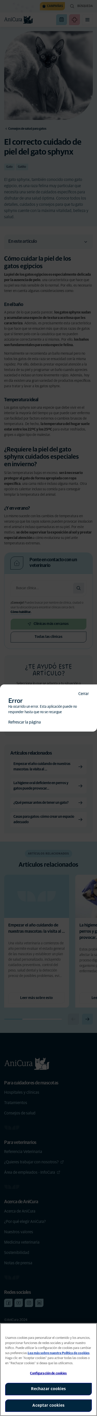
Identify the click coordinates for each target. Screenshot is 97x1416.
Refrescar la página (24, 722)
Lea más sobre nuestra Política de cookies (58, 1353)
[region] (48, 1369)
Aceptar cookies (48, 1405)
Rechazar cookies (48, 1389)
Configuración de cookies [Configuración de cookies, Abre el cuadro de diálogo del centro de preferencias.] (48, 1373)
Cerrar (83, 694)
